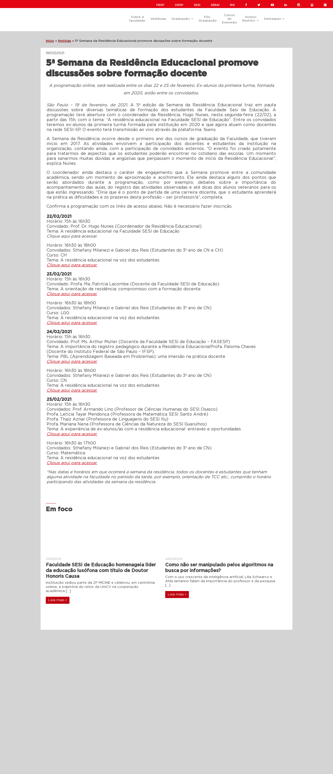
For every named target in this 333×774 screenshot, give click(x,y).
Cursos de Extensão (229, 19)
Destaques (272, 18)
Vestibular (158, 18)
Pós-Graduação (207, 18)
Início (50, 40)
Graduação (180, 18)
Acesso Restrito (249, 18)
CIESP (179, 5)
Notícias (64, 40)
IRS (232, 5)
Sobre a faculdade (137, 18)
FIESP (160, 5)
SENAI (215, 5)
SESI (197, 5)
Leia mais (57, 600)
